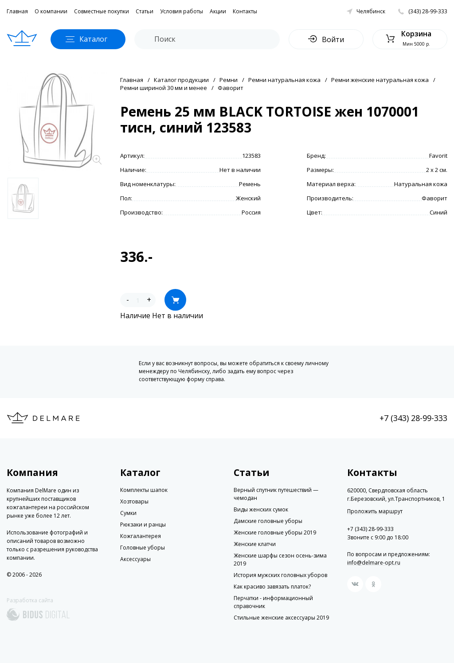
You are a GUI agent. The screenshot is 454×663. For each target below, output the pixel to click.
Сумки (128, 513)
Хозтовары (134, 501)
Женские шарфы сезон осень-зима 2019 (280, 559)
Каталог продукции (181, 80)
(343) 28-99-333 (427, 11)
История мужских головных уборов (280, 575)
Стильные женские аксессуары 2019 (281, 617)
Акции (218, 11)
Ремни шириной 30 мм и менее (163, 88)
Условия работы (181, 11)
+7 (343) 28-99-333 (413, 418)
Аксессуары (135, 559)
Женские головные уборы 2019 (275, 532)
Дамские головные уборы (268, 521)
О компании (51, 11)
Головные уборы (142, 547)
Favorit (438, 156)
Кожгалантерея (140, 536)
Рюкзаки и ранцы (143, 524)
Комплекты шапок (144, 490)
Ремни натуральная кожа (284, 80)
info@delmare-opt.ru (373, 562)
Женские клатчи (255, 544)
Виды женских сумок (261, 509)
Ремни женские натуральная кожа (380, 80)
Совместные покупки (101, 11)
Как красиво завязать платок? (272, 586)
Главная (17, 11)
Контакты (245, 11)
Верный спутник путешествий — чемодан (276, 494)
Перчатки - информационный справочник (273, 602)
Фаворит (230, 88)
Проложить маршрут (375, 511)
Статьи (144, 11)
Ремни (228, 80)
